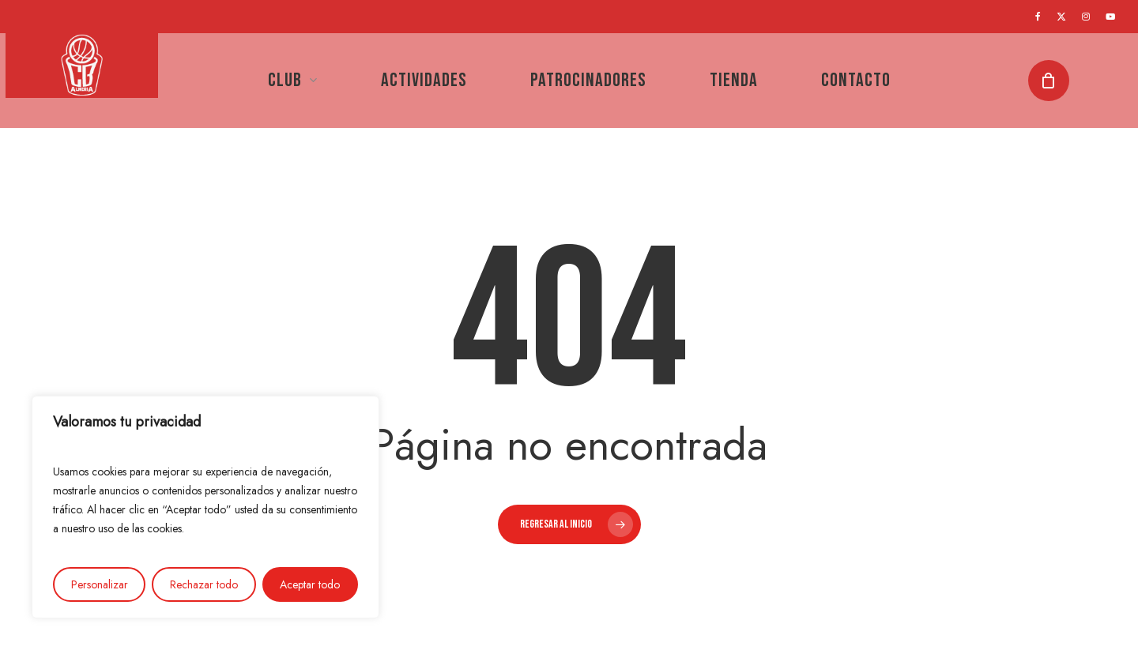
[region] (205, 507)
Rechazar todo (204, 584)
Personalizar (99, 584)
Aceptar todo (310, 584)
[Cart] (1054, 80)
